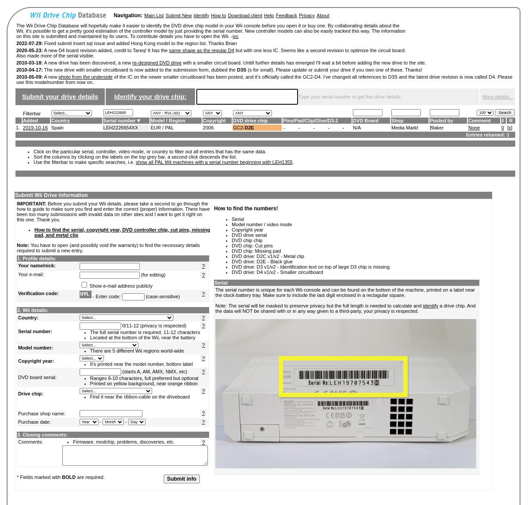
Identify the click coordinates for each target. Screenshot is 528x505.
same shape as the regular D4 (201, 50)
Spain (57, 127)
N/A (357, 127)
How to (218, 15)
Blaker (437, 127)
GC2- (243, 127)
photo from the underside (85, 77)
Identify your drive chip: (150, 96)
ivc (235, 36)
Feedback (286, 15)
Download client (245, 15)
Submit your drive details (60, 96)
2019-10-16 (35, 127)
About (323, 15)
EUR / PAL (162, 127)
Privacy (307, 15)
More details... (497, 96)
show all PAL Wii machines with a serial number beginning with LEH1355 (214, 162)
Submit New (178, 15)
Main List (154, 15)
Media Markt (404, 127)
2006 (208, 127)
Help (269, 15)
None (474, 127)
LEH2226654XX (120, 127)
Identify (201, 15)
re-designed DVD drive (156, 62)
